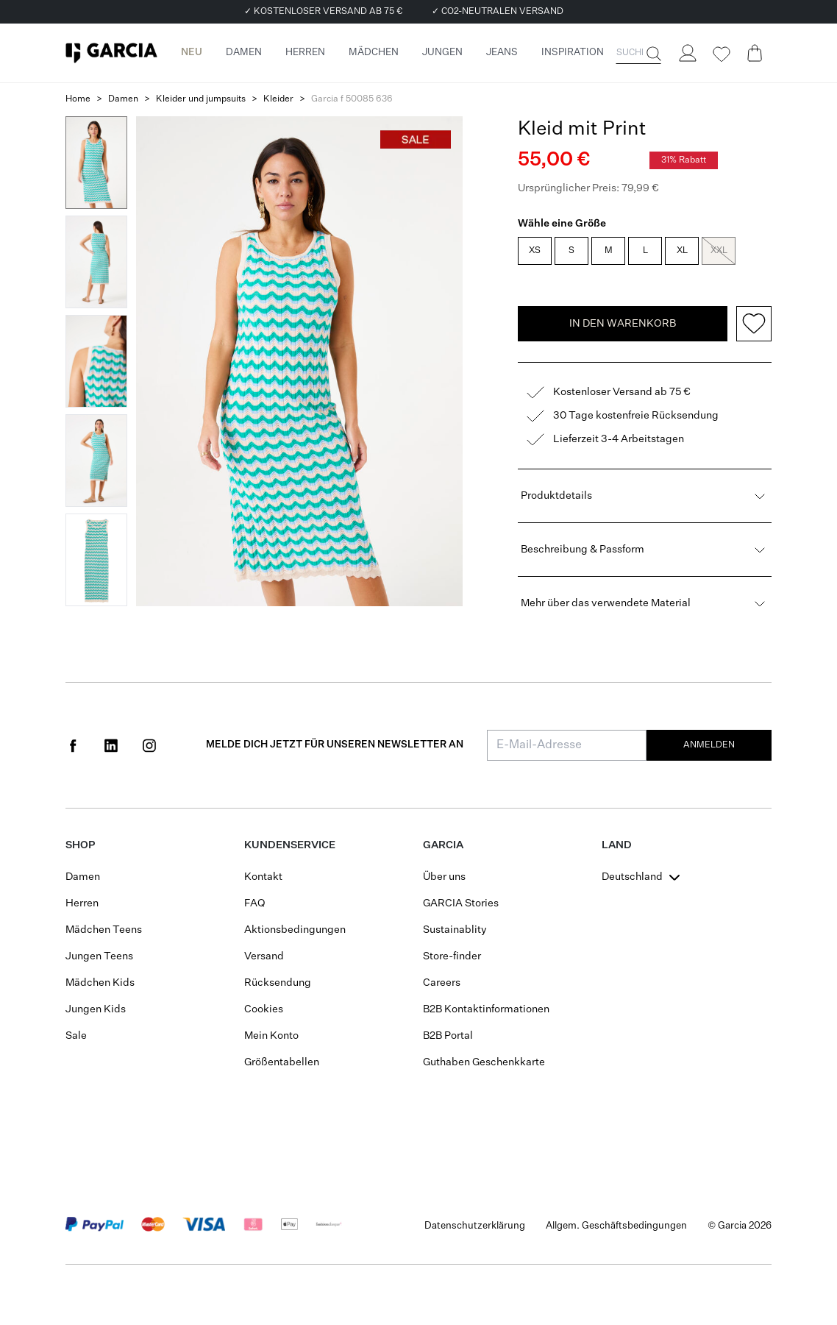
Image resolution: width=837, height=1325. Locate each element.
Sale (76, 1036)
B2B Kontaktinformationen (486, 1009)
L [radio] (645, 250)
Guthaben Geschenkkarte (484, 1062)
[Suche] (652, 54)
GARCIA (443, 845)
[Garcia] (111, 53)
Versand (264, 956)
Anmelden (709, 745)
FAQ (255, 903)
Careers (441, 983)
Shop (80, 845)
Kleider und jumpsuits (201, 99)
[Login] (687, 53)
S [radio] (571, 250)
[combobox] (642, 877)
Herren (82, 903)
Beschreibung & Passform (645, 549)
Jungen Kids (95, 1009)
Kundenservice (289, 845)
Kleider (278, 99)
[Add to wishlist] (754, 323)
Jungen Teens (99, 956)
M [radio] (609, 250)
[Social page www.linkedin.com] (111, 745)
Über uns (444, 877)
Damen (123, 99)
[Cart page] (755, 53)
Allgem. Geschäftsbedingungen (616, 1226)
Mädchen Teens (103, 930)
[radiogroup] (643, 252)
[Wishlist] (721, 54)
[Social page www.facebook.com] (72, 745)
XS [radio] (535, 250)
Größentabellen (281, 1062)
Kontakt (263, 877)
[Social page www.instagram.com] (149, 745)
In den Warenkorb (622, 324)
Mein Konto (271, 1036)
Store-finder (452, 956)
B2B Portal (448, 1036)
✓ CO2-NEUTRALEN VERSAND (497, 11)
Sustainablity (455, 930)
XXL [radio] (718, 251)
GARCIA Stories (461, 903)
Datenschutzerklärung (474, 1226)
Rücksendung (277, 983)
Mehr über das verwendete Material (645, 603)
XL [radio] (682, 250)
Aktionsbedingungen (295, 930)
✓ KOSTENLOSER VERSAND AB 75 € (323, 11)
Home (77, 99)
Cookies (263, 1009)
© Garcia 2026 (740, 1226)
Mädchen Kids (100, 983)
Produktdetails (645, 496)
